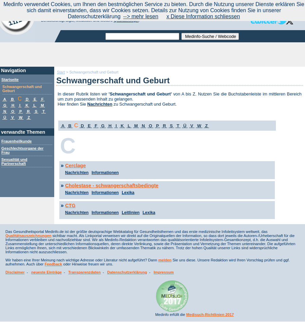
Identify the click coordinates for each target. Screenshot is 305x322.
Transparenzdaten (84, 272)
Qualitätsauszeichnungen (28, 236)
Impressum (164, 272)
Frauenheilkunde (16, 141)
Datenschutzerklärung (127, 272)
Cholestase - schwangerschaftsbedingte (111, 185)
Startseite (10, 80)
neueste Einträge (46, 272)
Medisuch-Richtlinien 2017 (210, 315)
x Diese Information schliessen (203, 16)
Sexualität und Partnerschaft (14, 161)
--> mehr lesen (141, 16)
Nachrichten (100, 104)
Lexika (128, 192)
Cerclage (75, 165)
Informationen (105, 172)
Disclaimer (15, 272)
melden (164, 260)
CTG (70, 205)
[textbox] (142, 36)
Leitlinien (131, 212)
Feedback (53, 264)
